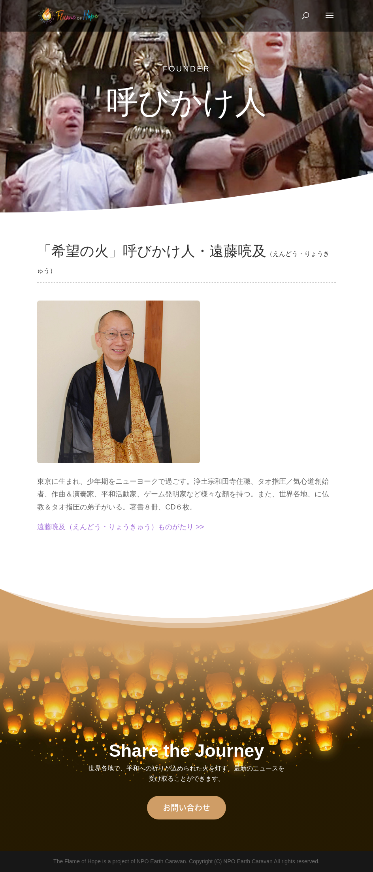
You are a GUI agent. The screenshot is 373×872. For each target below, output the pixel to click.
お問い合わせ (186, 807)
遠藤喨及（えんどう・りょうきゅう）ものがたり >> (120, 527)
